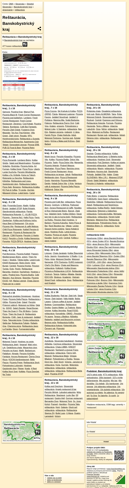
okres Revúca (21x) (114, 265)
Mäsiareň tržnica (9, 193)
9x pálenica (109, 393)
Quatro (77, 413)
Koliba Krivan (70, 268)
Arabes (52, 126)
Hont (58, 407)
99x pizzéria (104, 381)
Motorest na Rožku (100, 132)
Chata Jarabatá (59, 253)
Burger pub (102, 135)
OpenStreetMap (67, 89)
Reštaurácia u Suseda (29, 139)
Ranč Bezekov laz (57, 226)
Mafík (21, 351)
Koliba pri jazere (118, 163)
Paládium (6, 354)
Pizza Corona (51, 111)
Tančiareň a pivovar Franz (66, 350)
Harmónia (55, 180)
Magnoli (48, 356)
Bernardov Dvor (51, 401)
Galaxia (64, 407)
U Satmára (61, 129)
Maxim (100, 168)
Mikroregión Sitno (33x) (110, 253)
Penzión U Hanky (31, 235)
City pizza (29, 223)
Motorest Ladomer (67, 114)
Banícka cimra (73, 168)
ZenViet (30, 190)
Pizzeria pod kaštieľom (12, 118)
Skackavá (60, 395)
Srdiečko (6, 166)
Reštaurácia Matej (61, 356)
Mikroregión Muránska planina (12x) (102, 292)
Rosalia (23, 136)
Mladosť (48, 359)
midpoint (68, 132)
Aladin (25, 205)
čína (4, 326)
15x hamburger (112, 384)
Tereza (56, 274)
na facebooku (103, 450)
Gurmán (64, 365)
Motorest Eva (102, 220)
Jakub (67, 174)
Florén (18, 269)
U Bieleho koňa (115, 157)
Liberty (37, 169)
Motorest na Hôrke (26, 305)
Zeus (69, 280)
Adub (73, 135)
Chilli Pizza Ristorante (12, 229)
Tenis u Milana (102, 126)
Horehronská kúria (10, 139)
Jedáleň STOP (15, 208)
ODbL (114, 471)
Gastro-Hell (60, 398)
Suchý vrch (58, 238)
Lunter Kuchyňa (9, 172)
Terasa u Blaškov (61, 317)
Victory (58, 416)
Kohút (47, 404)
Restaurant (115, 132)
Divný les (49, 362)
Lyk (3, 348)
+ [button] (48, 6)
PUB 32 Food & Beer (11, 148)
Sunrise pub (67, 138)
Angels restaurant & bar (65, 389)
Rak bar (64, 296)
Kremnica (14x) (115, 283)
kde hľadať (91, 422)
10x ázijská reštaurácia (110, 390)
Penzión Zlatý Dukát (11, 130)
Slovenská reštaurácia (112, 117)
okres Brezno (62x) (100, 244)
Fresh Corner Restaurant (29, 115)
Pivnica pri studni (60, 235)
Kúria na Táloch (28, 175)
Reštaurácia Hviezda (96, 123)
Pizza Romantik (9, 160)
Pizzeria (48, 163)
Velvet (122, 135)
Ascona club (101, 171)
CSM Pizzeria (16, 235)
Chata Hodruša (63, 135)
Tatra (114, 114)
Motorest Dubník (94, 117)
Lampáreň (49, 416)
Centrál (12, 266)
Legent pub (35, 260)
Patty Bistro (92, 196)
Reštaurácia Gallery (27, 184)
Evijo (12, 269)
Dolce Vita (74, 160)
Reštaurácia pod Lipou (21, 181)
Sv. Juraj (77, 401)
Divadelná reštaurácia (111, 111)
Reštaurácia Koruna (113, 202)
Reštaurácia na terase (54, 174)
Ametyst (15, 272)
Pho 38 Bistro (25, 311)
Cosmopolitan (59, 305)
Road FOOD (72, 311)
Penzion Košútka (27, 354)
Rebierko (49, 320)
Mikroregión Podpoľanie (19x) (100, 271)
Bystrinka (15, 166)
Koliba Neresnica (31, 238)
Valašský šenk (55, 214)
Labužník (91, 129)
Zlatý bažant (56, 299)
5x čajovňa (103, 396)
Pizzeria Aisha (27, 166)
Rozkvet (90, 120)
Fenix (37, 217)
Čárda (55, 114)
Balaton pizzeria (56, 132)
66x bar (114, 381)
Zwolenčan (7, 220)
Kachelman (25, 272)
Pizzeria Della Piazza (70, 186)
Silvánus (57, 277)
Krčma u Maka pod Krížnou (63, 141)
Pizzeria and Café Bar (54, 202)
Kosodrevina (63, 256)
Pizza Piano (60, 168)
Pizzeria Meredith (68, 180)
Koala (27, 368)
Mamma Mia (58, 120)
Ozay (98, 129)
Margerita (78, 163)
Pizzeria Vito (8, 226)
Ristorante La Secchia (12, 178)
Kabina (63, 274)
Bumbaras (14, 127)
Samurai (6, 112)
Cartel (32, 193)
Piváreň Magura (67, 165)
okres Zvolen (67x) (100, 241)
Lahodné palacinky (67, 392)
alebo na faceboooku (54, 480)
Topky (55, 163)
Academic (66, 277)
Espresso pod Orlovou (112, 120)
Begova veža (50, 323)
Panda (29, 211)
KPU (30, 136)
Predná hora (14, 275)
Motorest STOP (115, 177)
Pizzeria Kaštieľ (23, 254)
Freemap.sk (79, 89)
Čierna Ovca (34, 357)
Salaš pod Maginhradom (20, 163)
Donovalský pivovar (18, 145)
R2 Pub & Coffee (9, 190)
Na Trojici (6, 374)
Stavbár (90, 154)
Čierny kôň (71, 353)
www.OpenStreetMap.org (116, 469)
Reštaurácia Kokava (53, 326)
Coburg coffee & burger (62, 302)
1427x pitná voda (94, 375)
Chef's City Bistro (52, 265)
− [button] (48, 10)
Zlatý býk (73, 296)
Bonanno (17, 187)
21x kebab (100, 384)
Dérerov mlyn (92, 138)
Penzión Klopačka (64, 157)
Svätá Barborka (72, 120)
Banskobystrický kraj (23, 7)
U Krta (71, 183)
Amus (70, 171)
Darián (47, 183)
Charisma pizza (14, 326)
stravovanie (7, 10)
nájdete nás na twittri (54, 478)
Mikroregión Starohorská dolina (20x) (103, 268)
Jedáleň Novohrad (60, 117)
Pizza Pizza (27, 169)
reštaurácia (20, 10)
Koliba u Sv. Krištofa (11, 175)
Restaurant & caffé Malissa (26, 226)
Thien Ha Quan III (16, 314)
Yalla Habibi (68, 299)
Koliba (52, 160)
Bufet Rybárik (29, 208)
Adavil (89, 205)
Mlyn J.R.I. (103, 177)
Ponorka (6, 241)
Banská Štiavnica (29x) (97, 259)
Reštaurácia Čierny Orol (63, 123)
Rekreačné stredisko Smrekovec (16, 296)
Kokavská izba (70, 326)
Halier (109, 174)
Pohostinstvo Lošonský (12, 366)
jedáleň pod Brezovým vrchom (67, 320)
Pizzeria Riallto (62, 160)
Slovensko (20, 4)
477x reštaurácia (110, 375)
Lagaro (48, 302)
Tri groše (22, 190)
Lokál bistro (23, 193)
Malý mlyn (32, 345)
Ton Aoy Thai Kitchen (20, 133)
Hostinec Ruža (56, 232)
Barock (71, 211)
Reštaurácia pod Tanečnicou (105, 205)
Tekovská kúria (14, 320)
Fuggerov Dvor (27, 130)
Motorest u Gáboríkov (107, 211)
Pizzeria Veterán (52, 165)
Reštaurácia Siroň (31, 363)
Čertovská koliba (105, 214)
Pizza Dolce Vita (66, 163)
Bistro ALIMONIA (103, 114)
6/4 (10, 281)
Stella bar (6, 323)
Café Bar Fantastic (28, 127)
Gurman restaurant (74, 398)
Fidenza (48, 123)
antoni (24, 257)
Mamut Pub (29, 112)
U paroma (102, 196)
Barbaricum (30, 351)
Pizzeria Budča (27, 275)
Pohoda (90, 174)
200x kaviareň (105, 378)
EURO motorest (76, 262)
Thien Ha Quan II (10, 311)
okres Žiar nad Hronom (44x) (111, 247)
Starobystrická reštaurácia (13, 211)
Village (69, 226)
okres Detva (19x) (105, 274)
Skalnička (91, 202)
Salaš (117, 165)
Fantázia (6, 357)
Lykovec (48, 253)
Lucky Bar (70, 395)
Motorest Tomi (66, 401)
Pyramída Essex (14, 205)
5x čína (94, 396)
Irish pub (90, 114)
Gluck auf (73, 407)
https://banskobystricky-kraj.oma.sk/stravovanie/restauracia (106, 89)
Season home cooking (54, 229)
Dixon (15, 329)
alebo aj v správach (54, 482)
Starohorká (113, 171)
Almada (15, 354)
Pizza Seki (7, 187)
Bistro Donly (24, 263)
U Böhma (65, 205)
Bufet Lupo (60, 413)
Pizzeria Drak (15, 302)
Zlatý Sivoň (59, 362)
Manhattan (49, 168)
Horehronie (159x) (95, 238)
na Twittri (90, 454)
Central (67, 238)
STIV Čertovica (60, 262)
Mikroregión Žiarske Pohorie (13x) (102, 286)
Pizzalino (36, 163)
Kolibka (22, 371)
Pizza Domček (32, 371)
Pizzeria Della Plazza (18, 299)
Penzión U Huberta (95, 183)
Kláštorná (49, 189)
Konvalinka (60, 314)
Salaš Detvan (116, 208)
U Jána (76, 132)
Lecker (76, 226)
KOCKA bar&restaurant (19, 360)
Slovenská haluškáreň (64, 341)
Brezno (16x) (106, 280)
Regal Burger (32, 308)
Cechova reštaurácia (62, 344)
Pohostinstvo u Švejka (62, 359)
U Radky (73, 256)
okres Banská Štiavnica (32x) (99, 256)
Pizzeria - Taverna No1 (12, 217)
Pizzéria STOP (56, 374)
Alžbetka (74, 317)
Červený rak (50, 328)
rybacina (113, 126)
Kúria (58, 365)
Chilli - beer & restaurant (22, 317)
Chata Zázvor (33, 281)
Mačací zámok (19, 281)
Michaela (117, 214)
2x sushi (112, 396)
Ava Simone (16, 278)
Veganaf (23, 345)
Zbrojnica (17, 124)
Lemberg (27, 118)
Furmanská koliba (27, 329)
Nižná (104, 129)
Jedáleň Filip (100, 174)
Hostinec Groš (104, 160)
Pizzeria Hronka (24, 266)
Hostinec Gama (31, 241)
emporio (60, 126)
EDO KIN (49, 277)
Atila (4, 205)
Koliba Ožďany (69, 214)
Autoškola (49, 341)
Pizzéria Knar (17, 112)
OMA (11, 4)
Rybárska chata (93, 111)
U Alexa (69, 413)
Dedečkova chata (14, 348)
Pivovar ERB (33, 145)
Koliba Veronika (59, 311)
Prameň (54, 404)
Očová (89, 180)
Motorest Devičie (63, 259)
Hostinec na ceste (26, 342)
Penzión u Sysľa (16, 238)
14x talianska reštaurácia (105, 387)
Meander (6, 133)
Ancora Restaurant (19, 357)
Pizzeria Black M (9, 115)
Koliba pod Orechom (54, 386)
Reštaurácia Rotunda (11, 214)
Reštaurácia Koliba (65, 323)
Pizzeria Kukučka (60, 223)
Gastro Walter (58, 308)
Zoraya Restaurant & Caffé (61, 208)
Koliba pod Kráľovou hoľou (25, 220)
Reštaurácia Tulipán (20, 323)
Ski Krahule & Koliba (67, 111)
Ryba (119, 114)
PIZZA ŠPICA (17, 241)
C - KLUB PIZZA (29, 214)
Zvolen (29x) (119, 256)
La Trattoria (70, 308)
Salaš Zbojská (19, 308)
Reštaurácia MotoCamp (97, 157)
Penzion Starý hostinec (64, 220)
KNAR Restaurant (10, 263)
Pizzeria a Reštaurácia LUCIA (58, 271)
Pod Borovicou (8, 254)
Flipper (21, 368)
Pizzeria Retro (28, 148)
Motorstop (74, 365)
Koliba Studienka (52, 296)
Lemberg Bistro (24, 160)
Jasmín (53, 256)
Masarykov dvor (30, 348)
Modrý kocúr (50, 157)
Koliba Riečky (104, 208)
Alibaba (70, 274)
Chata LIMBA (61, 347)
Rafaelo (34, 323)
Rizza (4, 360)
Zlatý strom (14, 136)
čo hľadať (91, 432)
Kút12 (5, 238)
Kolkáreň (59, 268)
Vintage (73, 356)
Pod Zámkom (103, 163)
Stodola (13, 260)
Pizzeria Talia (74, 404)
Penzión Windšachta (26, 172)
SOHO (9, 308)
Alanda (78, 274)
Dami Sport (103, 199)
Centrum (56, 205)
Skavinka (26, 278)
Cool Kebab (28, 124)
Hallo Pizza (28, 217)
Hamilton (63, 404)
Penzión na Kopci (10, 351)
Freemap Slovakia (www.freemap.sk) (93, 475)
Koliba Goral (15, 169)
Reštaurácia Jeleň (10, 345)
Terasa (76, 359)
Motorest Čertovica (53, 138)
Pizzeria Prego (16, 363)
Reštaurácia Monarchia (12, 142)
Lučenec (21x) (98, 265)
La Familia (7, 329)
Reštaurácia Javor (30, 326)
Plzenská (60, 328)
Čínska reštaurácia (30, 320)
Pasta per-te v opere (11, 284)
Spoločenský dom (10, 184)
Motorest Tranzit (9, 342)
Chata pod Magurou (69, 265)
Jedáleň (110, 165)
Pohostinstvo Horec (108, 223)
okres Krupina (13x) (107, 289)
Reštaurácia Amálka (31, 187)
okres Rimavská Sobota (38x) (100, 250)
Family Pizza (50, 135)
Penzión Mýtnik (51, 392)
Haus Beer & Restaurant (13, 223)
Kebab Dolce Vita (59, 183)
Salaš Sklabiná (100, 180)
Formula (109, 123)
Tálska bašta (23, 260)
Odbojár (99, 202)
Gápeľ (24, 302)
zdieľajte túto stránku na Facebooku (99, 452)
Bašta (77, 299)
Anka (52, 259)
